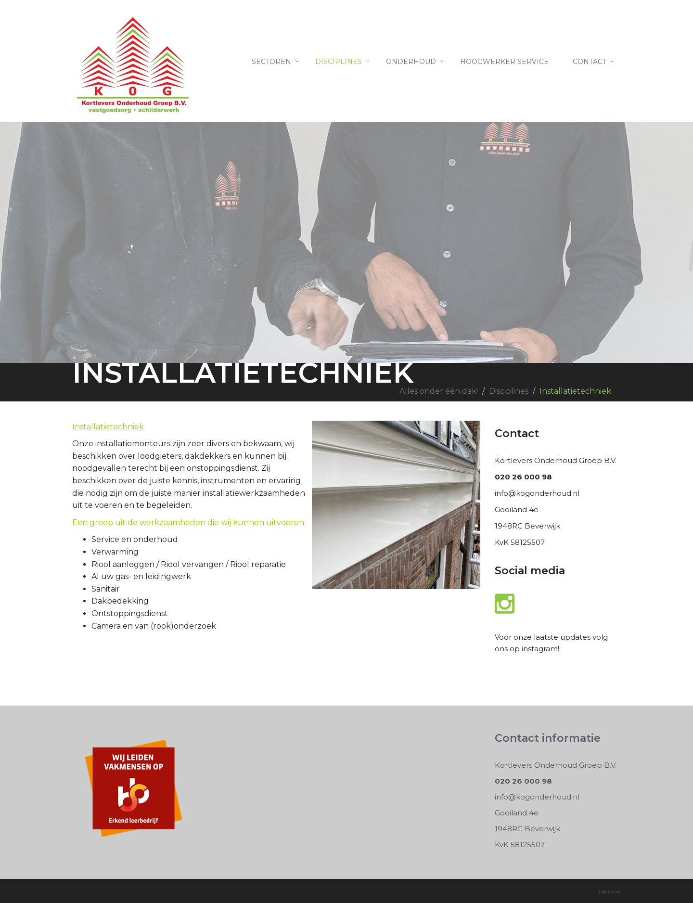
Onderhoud (411, 61)
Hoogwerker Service (504, 61)
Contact (589, 61)
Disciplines (338, 61)
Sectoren (271, 61)
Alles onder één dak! (438, 391)
